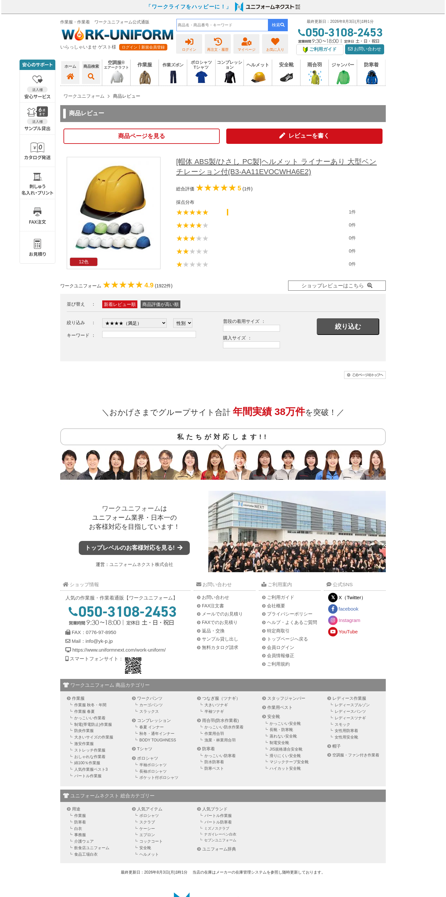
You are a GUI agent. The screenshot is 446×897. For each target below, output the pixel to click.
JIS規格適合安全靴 (286, 749)
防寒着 (208, 748)
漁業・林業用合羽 (220, 740)
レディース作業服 (349, 698)
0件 (352, 225)
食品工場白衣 (86, 854)
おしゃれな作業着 (89, 756)
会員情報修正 (280, 655)
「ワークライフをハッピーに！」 (189, 6)
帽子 (336, 746)
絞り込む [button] (348, 326)
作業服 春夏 (84, 711)
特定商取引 (278, 630)
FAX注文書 (213, 605)
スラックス (149, 711)
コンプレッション (154, 720)
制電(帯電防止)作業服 (93, 724)
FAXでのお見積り (220, 622)
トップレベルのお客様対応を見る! (134, 548)
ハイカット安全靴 (285, 768)
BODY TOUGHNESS (157, 740)
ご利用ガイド (280, 597)
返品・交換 (213, 630)
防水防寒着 (214, 762)
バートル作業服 (88, 776)
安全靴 (273, 716)
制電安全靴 (279, 742)
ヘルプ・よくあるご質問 (292, 622)
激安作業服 (84, 743)
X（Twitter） (352, 597)
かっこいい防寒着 (220, 755)
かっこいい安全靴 (285, 723)
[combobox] (222, 25)
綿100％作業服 (87, 763)
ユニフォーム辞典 (219, 849)
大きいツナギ (216, 705)
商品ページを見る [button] (141, 136)
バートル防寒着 (218, 822)
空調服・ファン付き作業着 (355, 755)
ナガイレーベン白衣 (220, 834)
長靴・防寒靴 (281, 729)
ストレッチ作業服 (89, 750)
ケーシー (147, 828)
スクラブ (147, 822)
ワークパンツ (149, 698)
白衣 (78, 828)
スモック (342, 724)
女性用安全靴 (346, 737)
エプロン (147, 835)
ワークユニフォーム (131, 508)
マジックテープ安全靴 (289, 762)
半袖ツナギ (214, 711)
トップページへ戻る (287, 639)
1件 (352, 211)
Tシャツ (144, 748)
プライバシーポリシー (290, 613)
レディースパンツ (350, 711)
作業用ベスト (280, 707)
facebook (348, 609)
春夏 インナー (151, 727)
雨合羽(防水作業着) (220, 720)
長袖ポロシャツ (153, 771)
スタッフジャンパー (286, 698)
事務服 (80, 835)
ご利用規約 (278, 664)
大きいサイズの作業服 (93, 737)
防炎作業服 (84, 730)
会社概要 (276, 605)
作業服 (78, 698)
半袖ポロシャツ (153, 765)
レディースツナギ (350, 718)
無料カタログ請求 (220, 647)
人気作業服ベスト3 (91, 769)
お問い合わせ (364, 49)
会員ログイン (280, 647)
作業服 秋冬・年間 (90, 705)
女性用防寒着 (346, 730)
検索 (278, 24)
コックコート (151, 841)
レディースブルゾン (352, 705)
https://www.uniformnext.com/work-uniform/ (118, 650)
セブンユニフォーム (220, 840)
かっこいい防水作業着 (224, 727)
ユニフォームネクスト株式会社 (141, 564)
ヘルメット (149, 854)
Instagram (349, 620)
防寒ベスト (214, 768)
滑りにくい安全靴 (285, 755)
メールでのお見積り (222, 613)
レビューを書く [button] (308, 135)
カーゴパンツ (151, 705)
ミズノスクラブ (216, 828)
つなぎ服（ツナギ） (221, 698)
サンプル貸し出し (220, 639)
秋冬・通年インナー (156, 733)
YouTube (348, 631)
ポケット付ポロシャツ (158, 777)
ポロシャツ (147, 758)
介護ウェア (84, 841)
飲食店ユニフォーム (91, 848)
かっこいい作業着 (89, 718)
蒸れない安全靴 (283, 736)
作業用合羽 (214, 733)
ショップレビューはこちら (332, 285)
